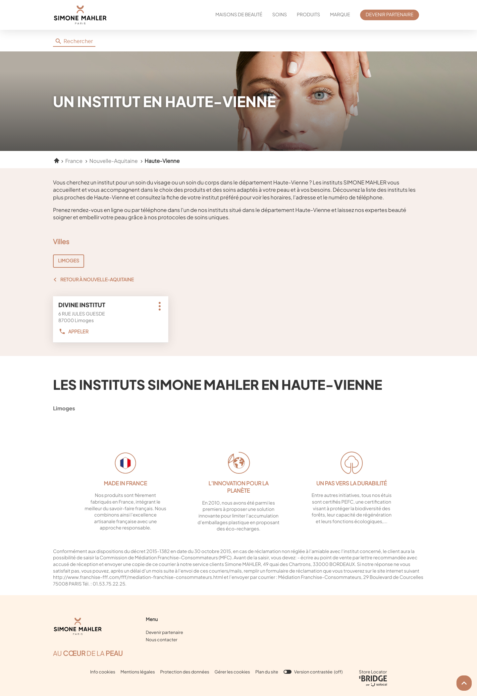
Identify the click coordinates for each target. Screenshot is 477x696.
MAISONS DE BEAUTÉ (238, 15)
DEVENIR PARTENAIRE (389, 15)
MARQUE (340, 15)
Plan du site (266, 671)
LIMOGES (68, 261)
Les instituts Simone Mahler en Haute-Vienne (217, 384)
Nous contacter (161, 639)
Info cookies (102, 671)
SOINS (279, 15)
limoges (94, 408)
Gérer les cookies (232, 671)
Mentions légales (138, 671)
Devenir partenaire (164, 632)
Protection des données (184, 671)
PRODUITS (308, 15)
